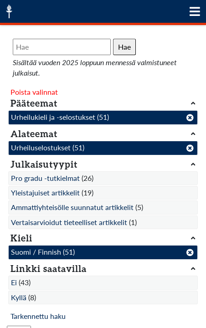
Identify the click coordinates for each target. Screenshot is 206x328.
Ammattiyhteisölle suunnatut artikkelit (72, 207)
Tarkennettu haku (38, 316)
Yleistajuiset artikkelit (45, 192)
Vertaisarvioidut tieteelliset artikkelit (69, 222)
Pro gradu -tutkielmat (45, 178)
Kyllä (18, 297)
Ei (14, 282)
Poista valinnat (34, 91)
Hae (124, 46)
